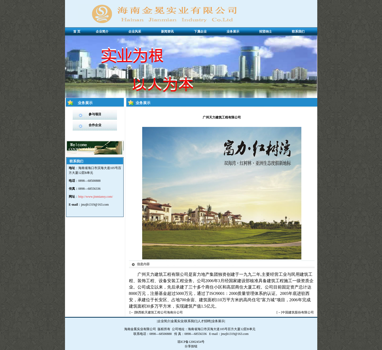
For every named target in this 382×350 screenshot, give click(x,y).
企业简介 (164, 321)
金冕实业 (177, 321)
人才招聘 (204, 321)
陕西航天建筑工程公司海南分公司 (159, 312)
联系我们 (190, 321)
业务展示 (218, 321)
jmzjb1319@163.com (95, 204)
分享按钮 (191, 346)
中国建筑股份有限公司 (298, 312)
